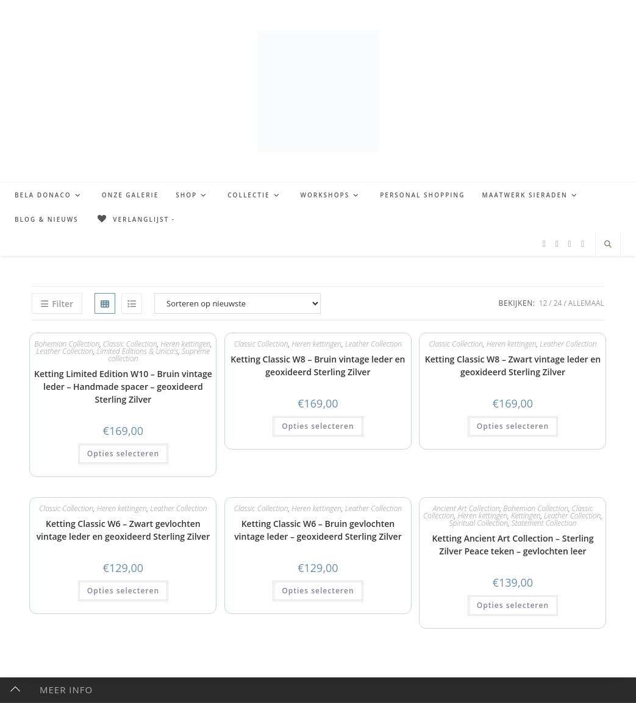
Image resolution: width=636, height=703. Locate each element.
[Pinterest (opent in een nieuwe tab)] (557, 244)
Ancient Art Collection (465, 508)
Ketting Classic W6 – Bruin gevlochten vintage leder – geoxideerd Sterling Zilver (318, 530)
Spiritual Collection (478, 523)
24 (558, 303)
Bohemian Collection (66, 344)
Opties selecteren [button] (123, 453)
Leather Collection (65, 351)
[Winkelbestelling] (237, 303)
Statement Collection (544, 523)
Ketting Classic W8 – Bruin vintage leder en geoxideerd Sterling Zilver (317, 365)
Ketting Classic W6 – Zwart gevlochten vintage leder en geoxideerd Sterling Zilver (123, 530)
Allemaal (586, 303)
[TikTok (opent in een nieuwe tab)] (582, 244)
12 (543, 303)
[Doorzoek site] (607, 244)
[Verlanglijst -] (135, 219)
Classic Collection (261, 344)
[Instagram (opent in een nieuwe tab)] (569, 244)
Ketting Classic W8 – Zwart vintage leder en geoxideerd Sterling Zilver (513, 365)
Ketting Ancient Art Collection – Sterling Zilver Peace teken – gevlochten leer (512, 544)
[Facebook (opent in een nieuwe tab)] (544, 244)
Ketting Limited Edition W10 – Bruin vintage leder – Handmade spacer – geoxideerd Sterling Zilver (123, 386)
